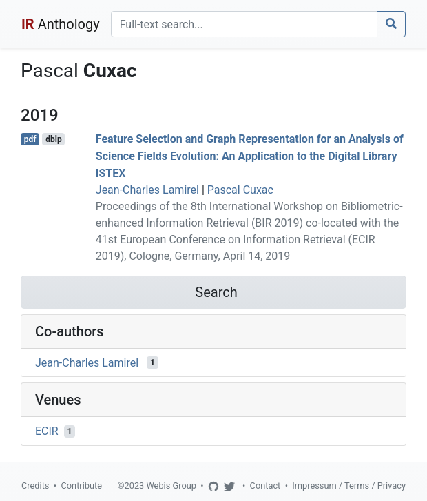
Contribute (81, 485)
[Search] (244, 24)
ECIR (47, 431)
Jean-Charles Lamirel (147, 189)
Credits (35, 485)
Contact (265, 485)
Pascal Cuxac (240, 189)
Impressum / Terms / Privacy (349, 485)
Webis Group (171, 485)
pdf (30, 139)
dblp (53, 139)
